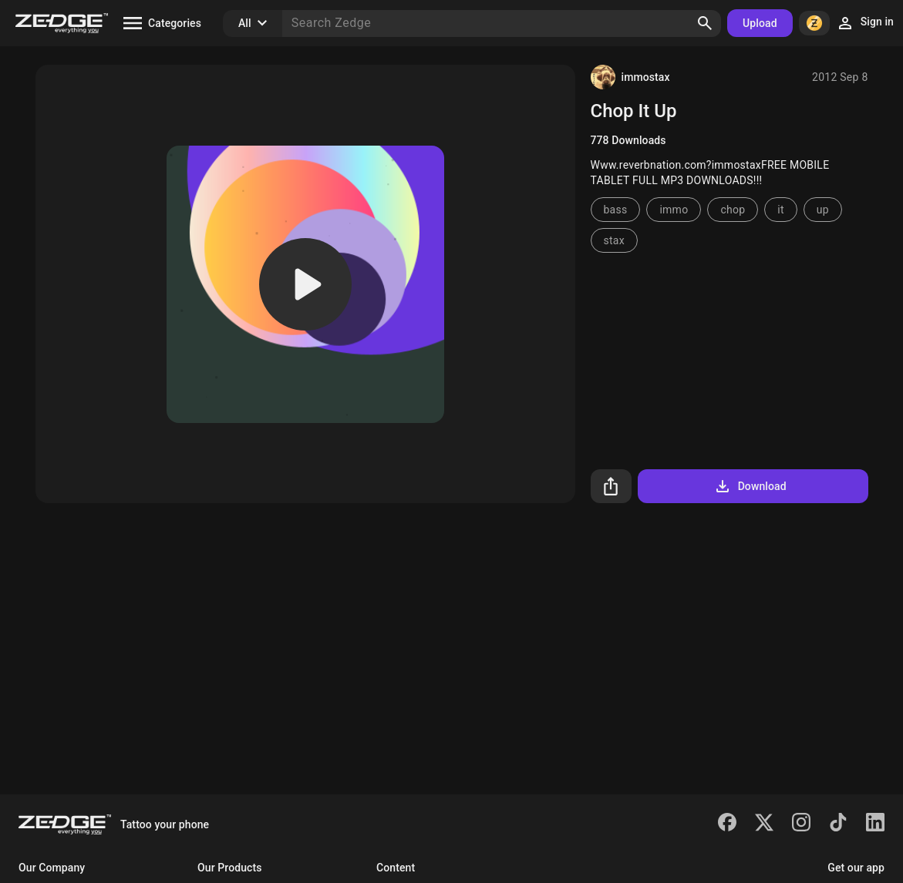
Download (750, 486)
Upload (760, 23)
